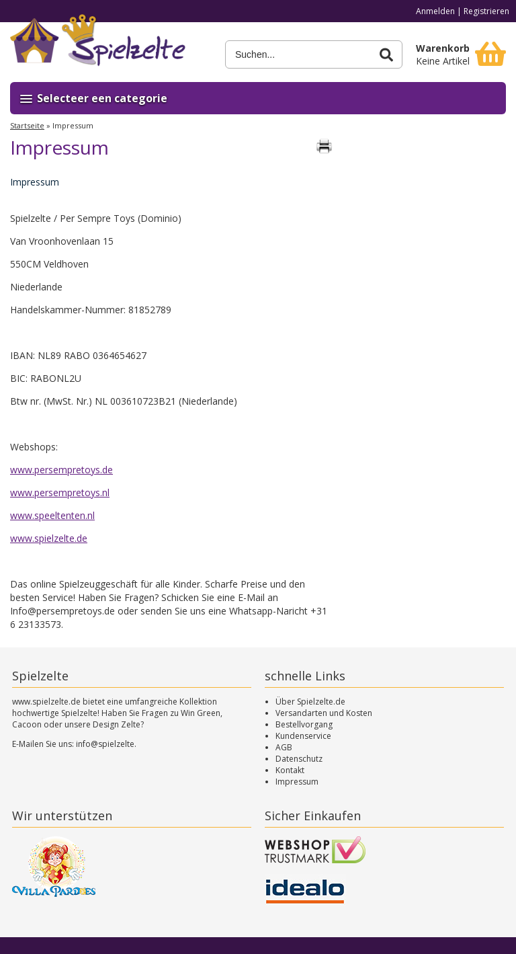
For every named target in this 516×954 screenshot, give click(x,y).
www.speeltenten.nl (52, 515)
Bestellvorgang (304, 724)
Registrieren (486, 11)
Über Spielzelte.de (310, 701)
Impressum (296, 781)
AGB (283, 747)
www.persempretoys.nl (60, 492)
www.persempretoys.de (61, 469)
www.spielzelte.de (48, 538)
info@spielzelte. (106, 744)
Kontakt (289, 770)
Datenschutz (298, 758)
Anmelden (435, 11)
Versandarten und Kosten (323, 713)
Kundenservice (303, 736)
